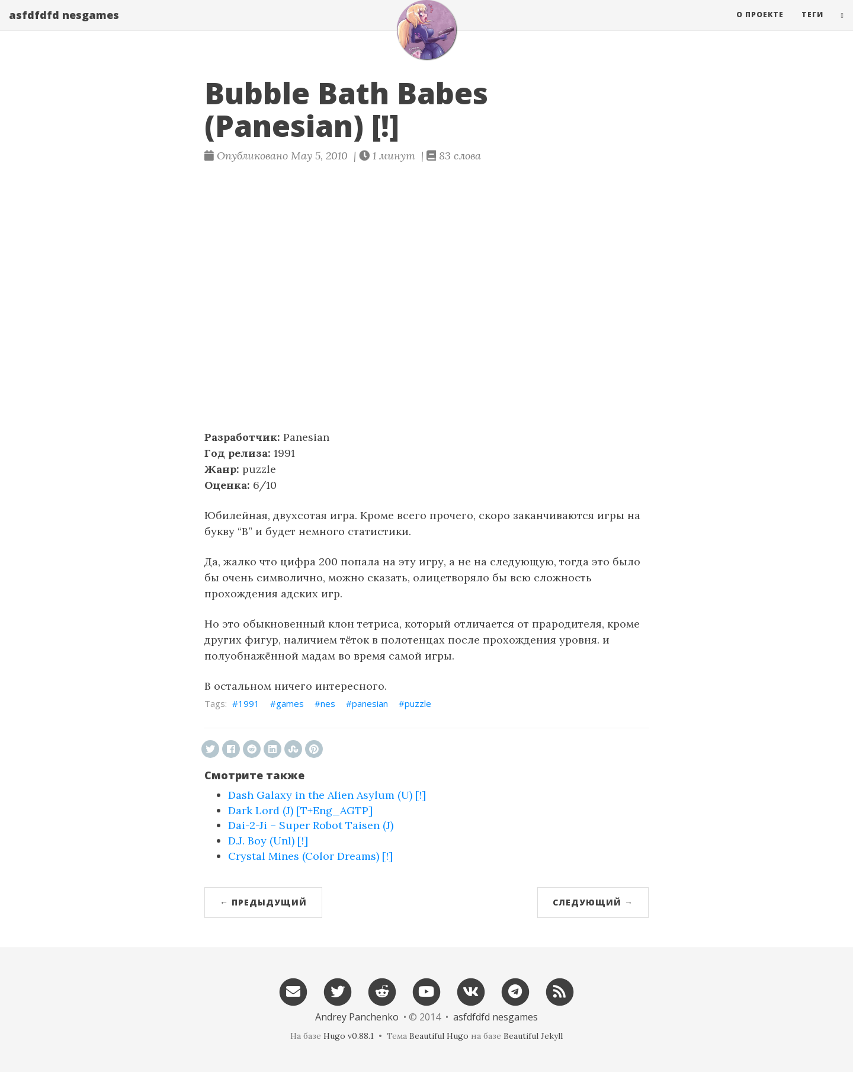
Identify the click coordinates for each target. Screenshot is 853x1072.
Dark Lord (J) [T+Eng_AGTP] (300, 810)
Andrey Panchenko (357, 1016)
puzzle (418, 703)
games (290, 703)
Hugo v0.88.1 (348, 1036)
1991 (248, 703)
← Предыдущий (263, 902)
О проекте (760, 26)
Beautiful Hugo (439, 1036)
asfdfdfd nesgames (64, 27)
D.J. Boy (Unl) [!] (268, 840)
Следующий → (593, 902)
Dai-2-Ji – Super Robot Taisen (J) (310, 825)
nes (327, 703)
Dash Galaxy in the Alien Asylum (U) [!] (327, 795)
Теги (812, 26)
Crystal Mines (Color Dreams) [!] (310, 856)
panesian (370, 703)
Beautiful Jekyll (533, 1036)
